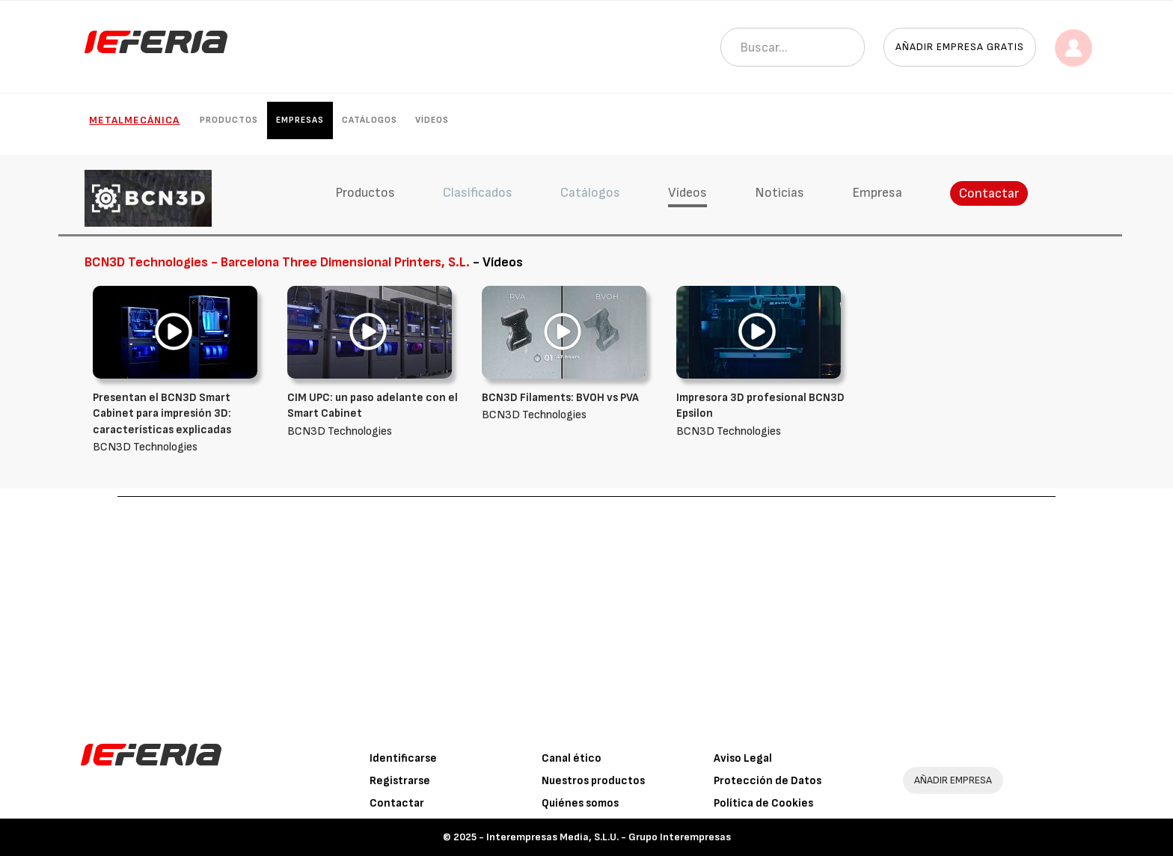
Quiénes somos (580, 803)
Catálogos (369, 120)
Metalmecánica (134, 120)
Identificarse (403, 758)
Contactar (989, 193)
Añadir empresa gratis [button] (959, 46)
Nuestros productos (593, 781)
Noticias (779, 193)
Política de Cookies (763, 803)
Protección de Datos (767, 781)
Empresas (300, 120)
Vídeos (432, 120)
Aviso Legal (743, 758)
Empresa (877, 193)
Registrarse (400, 781)
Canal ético (571, 758)
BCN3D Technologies (179, 422)
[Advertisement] (586, 609)
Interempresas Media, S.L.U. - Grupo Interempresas (608, 837)
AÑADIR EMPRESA (953, 780)
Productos (229, 120)
